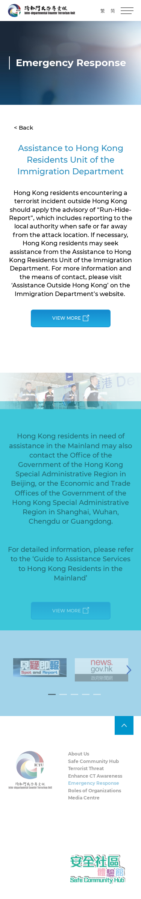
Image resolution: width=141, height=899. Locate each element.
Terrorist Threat (86, 773)
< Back (23, 127)
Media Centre (84, 803)
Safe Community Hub (93, 766)
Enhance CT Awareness (95, 781)
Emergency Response (93, 788)
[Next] (129, 674)
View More (70, 318)
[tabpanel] (40, 672)
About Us (78, 759)
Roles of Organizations (94, 795)
